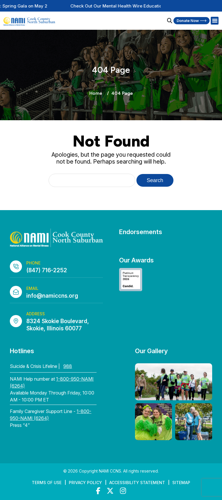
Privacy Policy (85, 482)
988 (67, 366)
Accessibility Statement (137, 482)
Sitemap (181, 482)
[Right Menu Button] (214, 20)
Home (95, 93)
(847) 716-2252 (46, 270)
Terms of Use (47, 482)
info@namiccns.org (52, 295)
